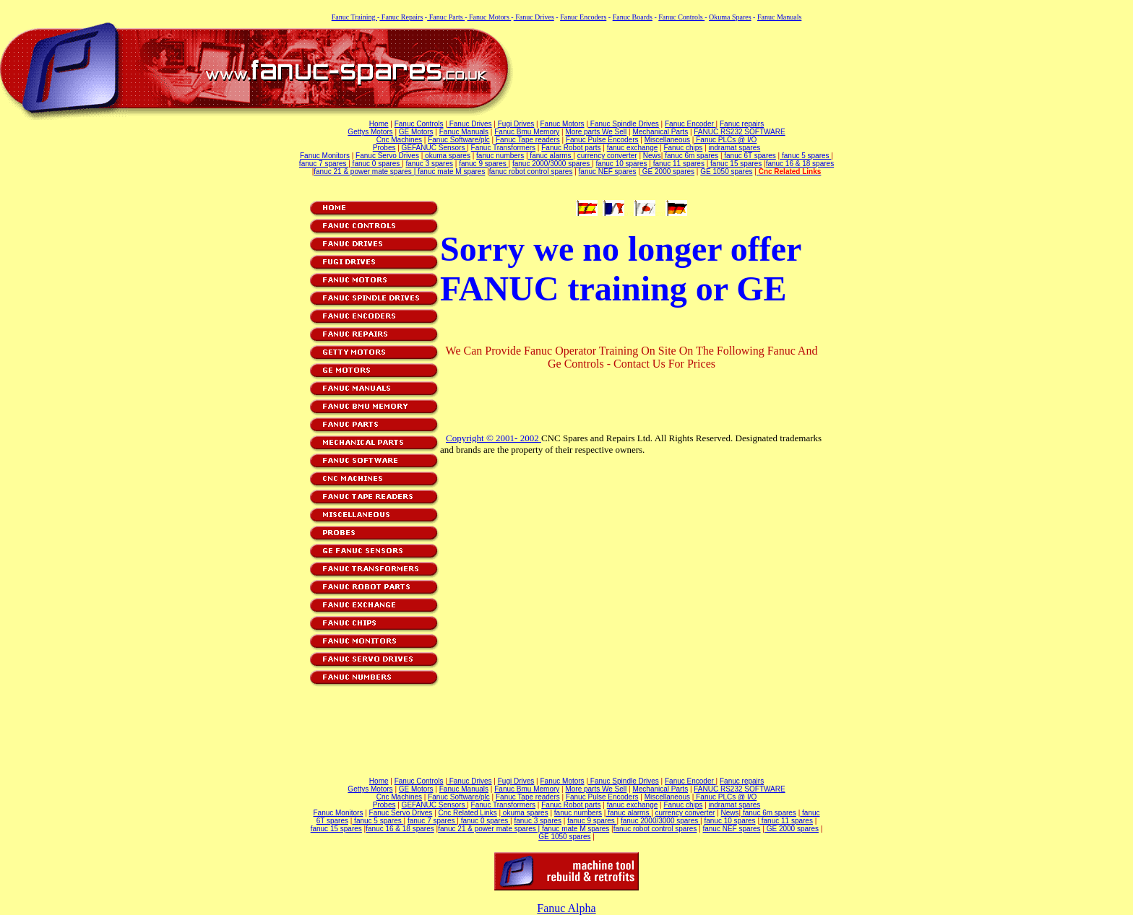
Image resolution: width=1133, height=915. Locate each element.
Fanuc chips (682, 148)
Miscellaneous (667, 140)
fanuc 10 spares (621, 164)
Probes (384, 148)
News (652, 156)
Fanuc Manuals (779, 17)
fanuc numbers (500, 156)
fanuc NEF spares (608, 171)
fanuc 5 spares (805, 156)
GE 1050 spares (726, 171)
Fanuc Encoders (583, 17)
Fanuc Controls (681, 17)
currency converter (607, 156)
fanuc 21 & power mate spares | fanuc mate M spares (399, 171)
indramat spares (735, 148)
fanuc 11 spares (678, 164)
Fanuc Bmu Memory (526, 132)
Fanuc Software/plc (459, 140)
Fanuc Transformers (503, 148)
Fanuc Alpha (566, 908)
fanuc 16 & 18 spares (800, 164)
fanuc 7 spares (323, 164)
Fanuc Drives (534, 17)
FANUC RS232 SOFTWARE (739, 132)
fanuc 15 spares (735, 164)
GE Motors (416, 132)
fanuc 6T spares (749, 156)
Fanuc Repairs (401, 17)
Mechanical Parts (660, 132)
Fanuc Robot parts (570, 148)
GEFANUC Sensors (435, 148)
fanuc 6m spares (690, 156)
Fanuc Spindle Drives (623, 124)
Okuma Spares (730, 17)
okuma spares (446, 156)
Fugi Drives (516, 124)
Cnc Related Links (468, 813)
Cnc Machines (399, 140)
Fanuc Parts (446, 17)
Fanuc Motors (489, 17)
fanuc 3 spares (429, 164)
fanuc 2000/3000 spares (552, 164)
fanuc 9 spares (483, 164)
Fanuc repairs (742, 124)
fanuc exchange (632, 148)
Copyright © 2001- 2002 (493, 438)
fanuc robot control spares (531, 171)
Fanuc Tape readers (528, 140)
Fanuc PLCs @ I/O (725, 140)
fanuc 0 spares (376, 164)
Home (379, 124)
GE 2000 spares (667, 171)
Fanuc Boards (632, 17)
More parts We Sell (595, 132)
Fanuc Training (354, 17)
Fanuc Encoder (690, 124)
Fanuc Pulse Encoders (602, 140)
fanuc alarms (551, 156)
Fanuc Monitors (325, 156)
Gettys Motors (370, 132)
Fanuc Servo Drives (387, 156)
